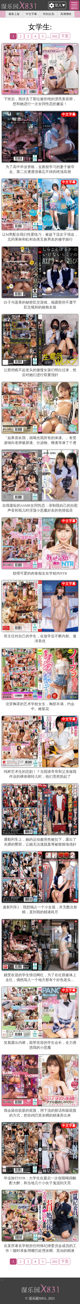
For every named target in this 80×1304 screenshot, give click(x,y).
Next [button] (77, 14)
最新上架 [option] (14, 14)
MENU (74, 8)
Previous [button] (3, 14)
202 (54, 36)
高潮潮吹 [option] (65, 14)
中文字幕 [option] (31, 14)
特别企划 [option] (48, 14)
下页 (65, 36)
